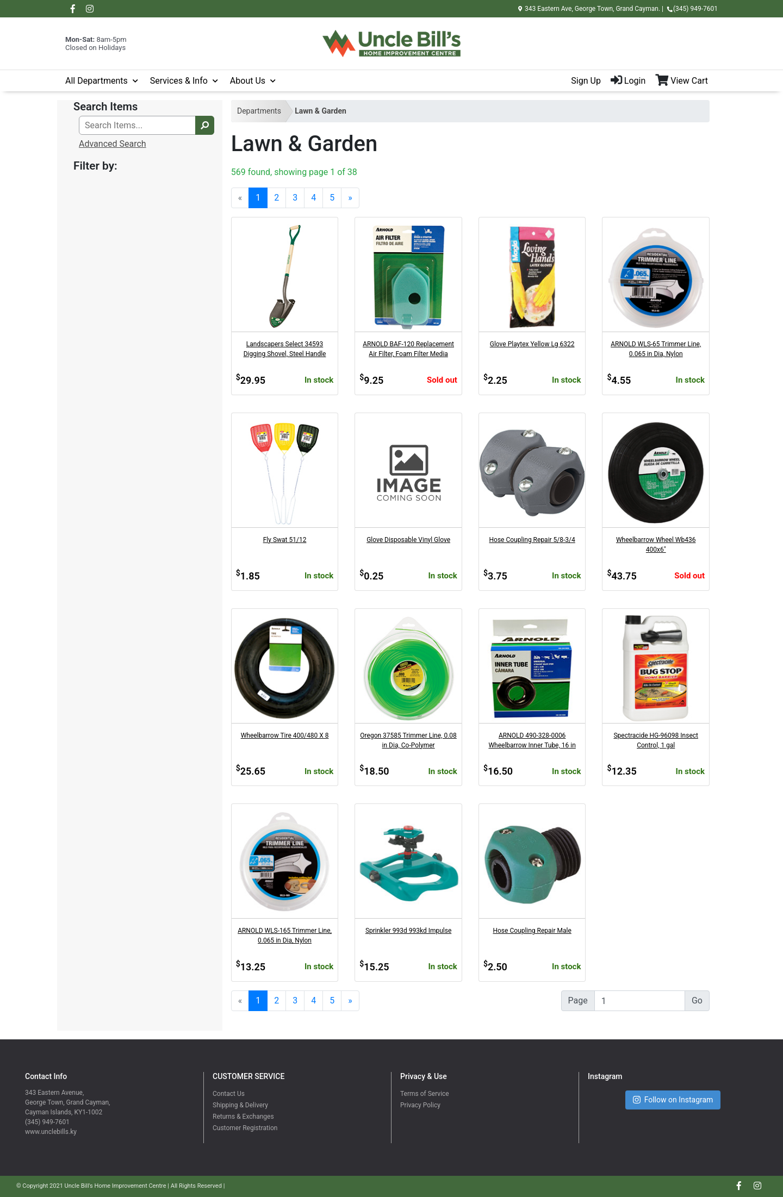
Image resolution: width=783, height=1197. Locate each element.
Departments (259, 111)
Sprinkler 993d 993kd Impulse (408, 930)
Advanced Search (112, 144)
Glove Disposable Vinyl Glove (408, 540)
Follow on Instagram (673, 1100)
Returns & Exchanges (243, 1116)
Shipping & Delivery (240, 1105)
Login (628, 81)
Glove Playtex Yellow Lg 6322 (532, 344)
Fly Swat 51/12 (285, 540)
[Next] (350, 198)
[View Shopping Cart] (686, 81)
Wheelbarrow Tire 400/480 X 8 (285, 735)
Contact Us (229, 1094)
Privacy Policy (420, 1105)
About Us (247, 81)
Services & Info (179, 81)
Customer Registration (245, 1128)
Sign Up (586, 81)
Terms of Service (424, 1094)
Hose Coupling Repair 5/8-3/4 (532, 540)
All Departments (96, 81)
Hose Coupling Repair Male (532, 930)
